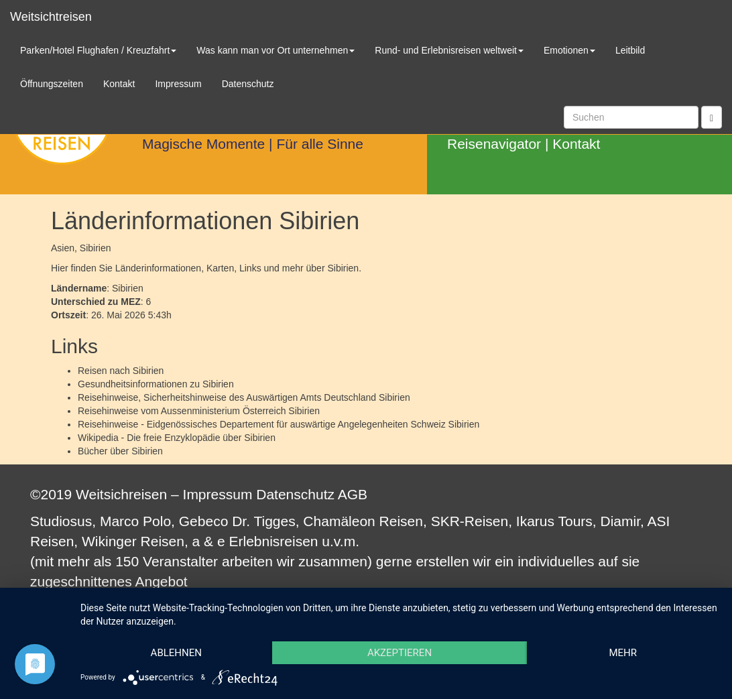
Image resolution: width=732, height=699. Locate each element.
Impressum (218, 494)
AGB (352, 494)
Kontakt (576, 143)
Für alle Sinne (319, 143)
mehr (623, 653)
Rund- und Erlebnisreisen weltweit (449, 50)
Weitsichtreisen (51, 16)
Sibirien (148, 370)
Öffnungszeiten (51, 83)
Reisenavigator (494, 143)
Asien (62, 248)
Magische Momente (203, 143)
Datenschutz (295, 494)
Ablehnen (176, 653)
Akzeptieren (399, 653)
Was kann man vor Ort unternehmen (275, 50)
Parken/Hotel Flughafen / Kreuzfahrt (98, 50)
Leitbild (630, 50)
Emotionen (569, 50)
